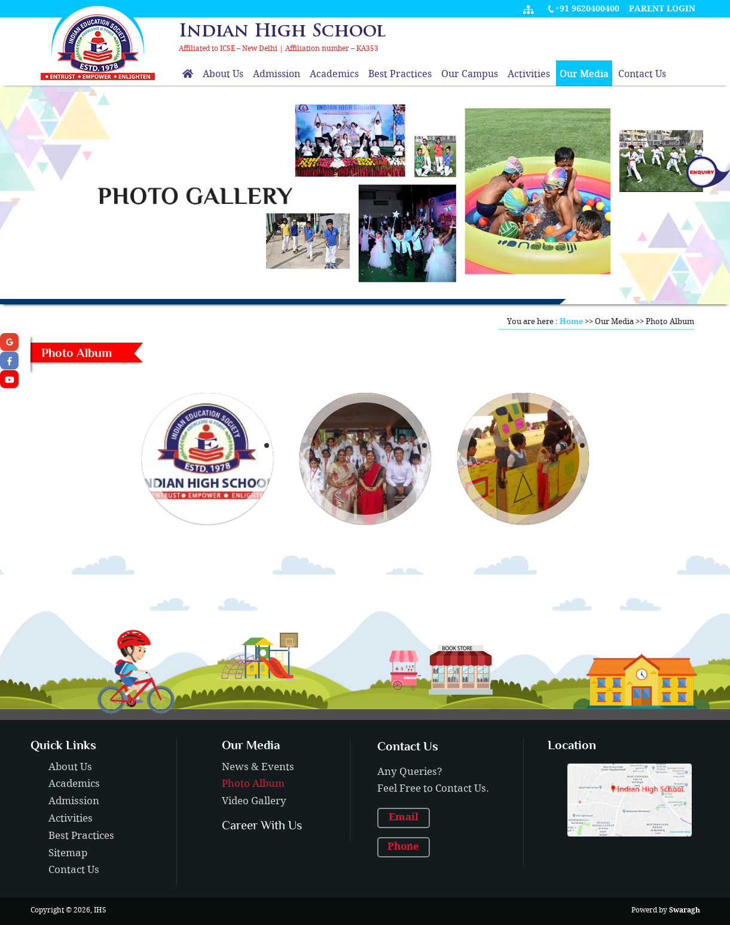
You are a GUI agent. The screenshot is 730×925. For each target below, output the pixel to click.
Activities (529, 74)
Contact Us (642, 74)
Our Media (584, 74)
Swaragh (684, 910)
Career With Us (262, 825)
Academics (334, 74)
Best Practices (400, 74)
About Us (223, 74)
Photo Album (253, 784)
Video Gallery (254, 801)
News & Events (258, 767)
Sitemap (67, 853)
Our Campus (469, 74)
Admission (276, 74)
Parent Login (662, 9)
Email (404, 817)
